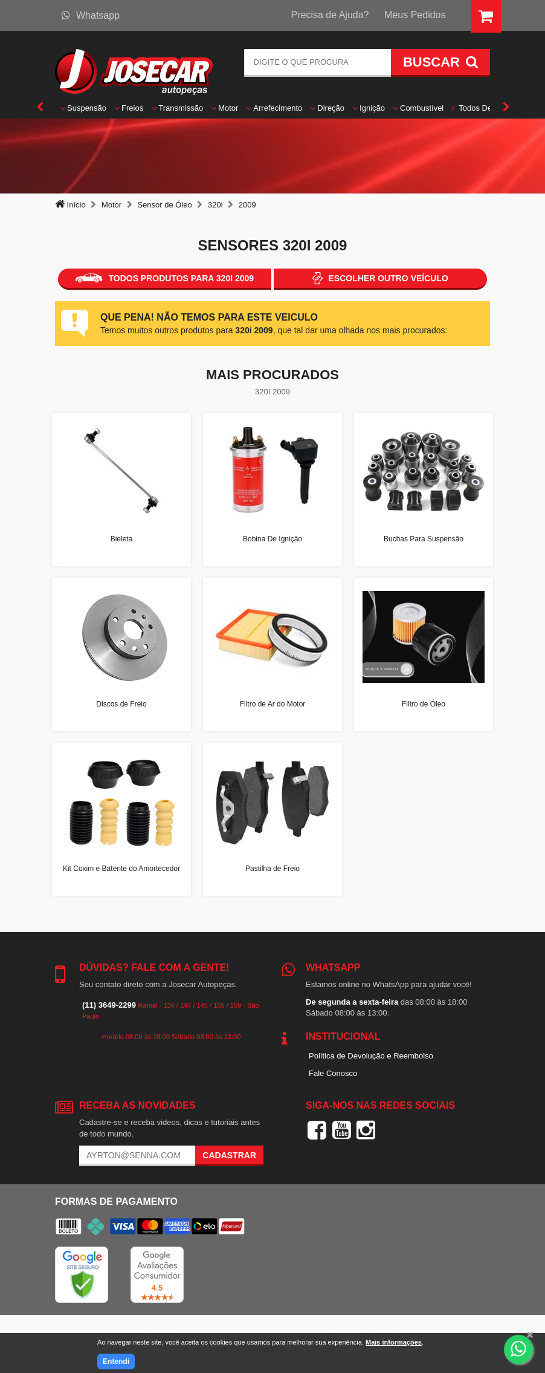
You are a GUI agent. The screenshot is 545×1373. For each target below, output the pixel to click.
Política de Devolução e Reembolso (371, 1055)
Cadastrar (229, 1155)
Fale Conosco (333, 1073)
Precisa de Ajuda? (330, 15)
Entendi (116, 1361)
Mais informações (394, 1342)
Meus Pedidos (414, 15)
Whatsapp (91, 15)
